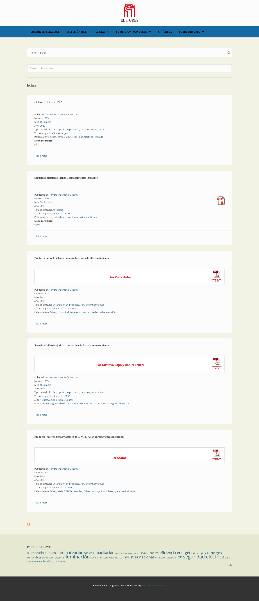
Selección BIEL (77, 32)
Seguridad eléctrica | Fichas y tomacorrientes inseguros (66, 177)
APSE (67, 396)
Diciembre (45, 121)
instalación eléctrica (165, 557)
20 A (68, 136)
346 (47, 198)
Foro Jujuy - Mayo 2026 (131, 32)
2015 (42, 388)
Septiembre (46, 202)
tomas (61, 136)
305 (47, 381)
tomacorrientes (80, 217)
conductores (122, 553)
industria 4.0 (115, 557)
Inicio (34, 52)
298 (47, 472)
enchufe (98, 136)
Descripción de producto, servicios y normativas (78, 129)
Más (230, 565)
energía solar (203, 553)
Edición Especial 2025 (45, 32)
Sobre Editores (189, 32)
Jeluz (67, 133)
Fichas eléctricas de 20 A (48, 102)
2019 (42, 205)
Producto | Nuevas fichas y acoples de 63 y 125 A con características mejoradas (79, 436)
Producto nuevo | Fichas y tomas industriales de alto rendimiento (71, 258)
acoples (78, 491)
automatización (69, 552)
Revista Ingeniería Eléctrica (64, 114)
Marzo (43, 297)
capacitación (103, 552)
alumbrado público (41, 553)
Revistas (99, 32)
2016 (42, 300)
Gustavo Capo (49, 399)
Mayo (43, 476)
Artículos (165, 32)
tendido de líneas (54, 561)
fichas (53, 136)
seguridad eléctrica (82, 136)
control (154, 553)
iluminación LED (99, 557)
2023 (42, 125)
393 (47, 118)
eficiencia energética (177, 552)
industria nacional (138, 557)
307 (47, 293)
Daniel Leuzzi (65, 399)
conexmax (85, 312)
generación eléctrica (53, 557)
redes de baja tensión (103, 312)
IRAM (67, 213)
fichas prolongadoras (95, 491)
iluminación (77, 556)
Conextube (70, 308)
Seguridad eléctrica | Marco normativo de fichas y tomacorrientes (72, 345)
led (179, 557)
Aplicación (58, 209)
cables (88, 553)
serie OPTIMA (65, 491)
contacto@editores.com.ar (153, 585)
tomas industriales (68, 312)
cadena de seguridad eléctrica (114, 403)
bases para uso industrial (122, 491)
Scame (68, 487)
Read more (41, 155)
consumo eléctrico (139, 553)
